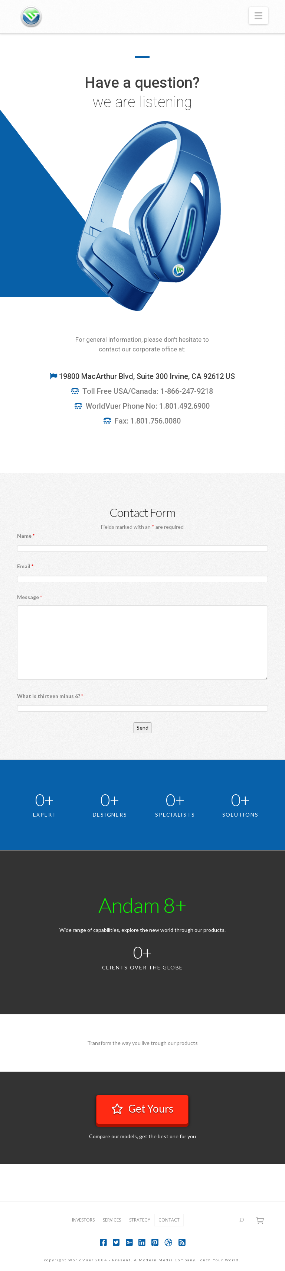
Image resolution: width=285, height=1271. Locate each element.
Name (26, 535)
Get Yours (142, 1109)
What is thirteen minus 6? (50, 696)
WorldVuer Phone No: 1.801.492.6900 (148, 406)
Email (25, 566)
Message (29, 597)
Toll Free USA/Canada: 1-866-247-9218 (147, 391)
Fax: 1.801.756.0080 (148, 420)
